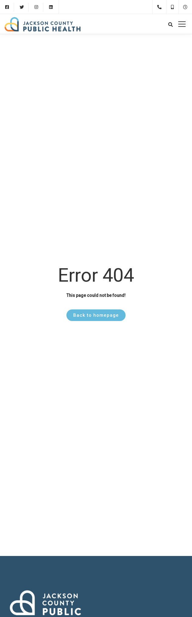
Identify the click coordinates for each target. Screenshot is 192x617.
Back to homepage (96, 315)
